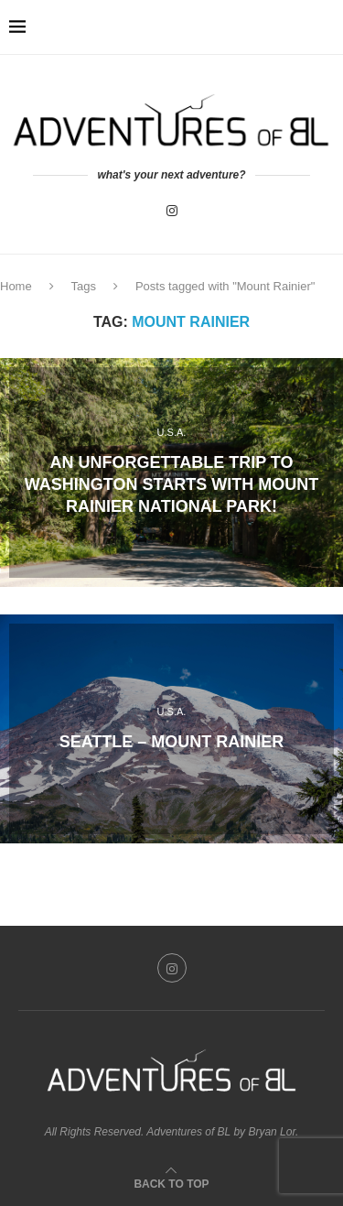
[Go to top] (171, 1183)
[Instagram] (171, 210)
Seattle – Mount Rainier (171, 741)
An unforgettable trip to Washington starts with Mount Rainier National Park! (171, 484)
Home (16, 286)
